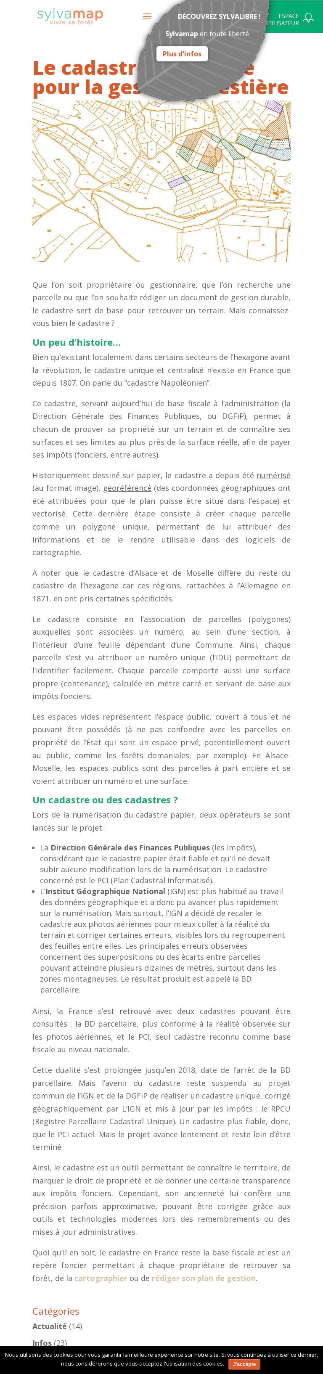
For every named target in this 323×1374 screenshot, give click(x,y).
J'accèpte (244, 1364)
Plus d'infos (182, 53)
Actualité (49, 1326)
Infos (42, 1343)
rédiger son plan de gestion (204, 1278)
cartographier (100, 1278)
